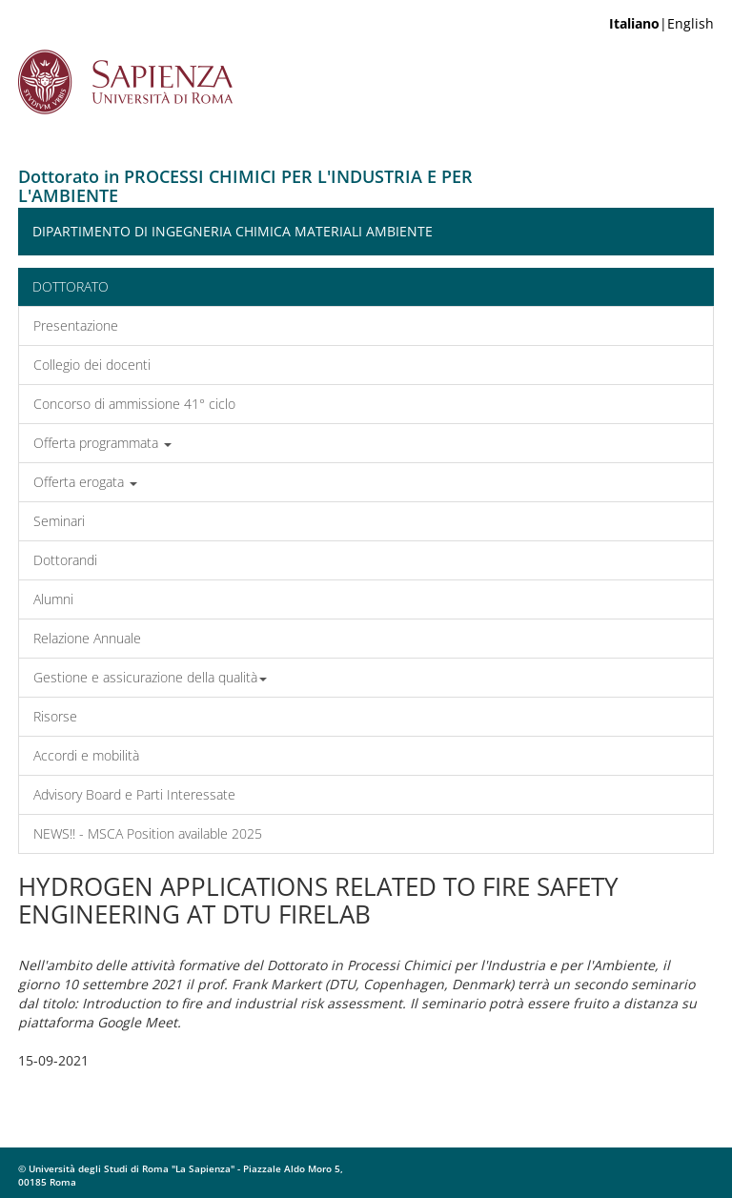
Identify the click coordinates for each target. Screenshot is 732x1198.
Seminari (59, 521)
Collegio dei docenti (92, 364)
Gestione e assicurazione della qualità (150, 677)
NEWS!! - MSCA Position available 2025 (147, 833)
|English (661, 23)
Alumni (53, 599)
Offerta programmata (102, 443)
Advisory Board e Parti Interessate (134, 794)
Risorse (55, 716)
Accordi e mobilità (86, 755)
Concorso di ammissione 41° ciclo (134, 404)
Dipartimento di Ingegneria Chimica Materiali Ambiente (232, 231)
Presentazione (75, 325)
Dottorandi (65, 560)
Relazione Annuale (87, 638)
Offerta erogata (85, 482)
